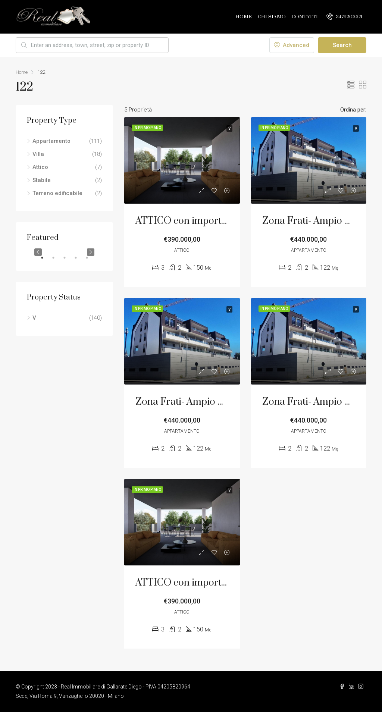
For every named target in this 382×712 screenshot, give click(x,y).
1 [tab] (46, 257)
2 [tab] (57, 257)
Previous (38, 252)
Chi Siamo (272, 17)
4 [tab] (79, 257)
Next (90, 252)
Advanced (291, 45)
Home (243, 17)
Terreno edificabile (57, 193)
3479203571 (344, 16)
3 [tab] (68, 257)
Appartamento (51, 141)
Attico (40, 167)
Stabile (41, 180)
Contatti (305, 17)
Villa (38, 154)
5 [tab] (90, 257)
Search (342, 45)
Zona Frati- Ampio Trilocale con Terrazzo (225, 402)
